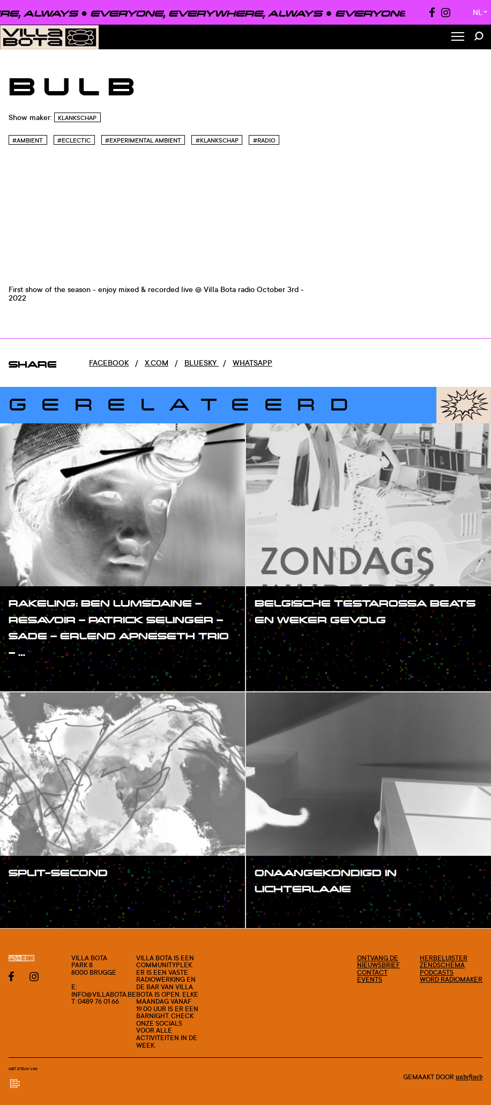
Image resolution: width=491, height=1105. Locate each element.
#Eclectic (74, 140)
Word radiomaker (451, 979)
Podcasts (436, 972)
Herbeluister (443, 957)
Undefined (469, 1077)
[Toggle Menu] (457, 37)
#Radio (264, 140)
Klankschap (77, 118)
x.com (156, 362)
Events (369, 979)
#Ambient (27, 140)
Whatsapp (252, 362)
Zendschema (442, 964)
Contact (372, 972)
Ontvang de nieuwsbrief (378, 961)
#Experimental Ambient (143, 140)
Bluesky (201, 362)
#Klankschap (217, 140)
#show (32, 674)
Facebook (109, 362)
